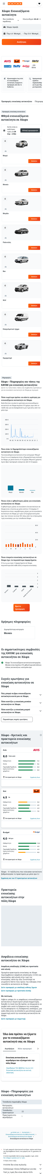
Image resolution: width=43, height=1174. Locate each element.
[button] (3, 3)
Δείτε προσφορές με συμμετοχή (13, 1019)
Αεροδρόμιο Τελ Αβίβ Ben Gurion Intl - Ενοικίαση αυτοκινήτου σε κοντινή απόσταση (20, 1070)
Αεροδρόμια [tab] (9, 1049)
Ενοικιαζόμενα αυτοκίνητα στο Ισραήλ (20, 1136)
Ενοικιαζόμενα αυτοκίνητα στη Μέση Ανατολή (20, 1134)
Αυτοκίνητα (25, 1132)
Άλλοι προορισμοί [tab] (25, 1049)
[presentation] (41, 735)
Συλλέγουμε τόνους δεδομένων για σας (22, 1168)
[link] (21, 607)
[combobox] (11, 20)
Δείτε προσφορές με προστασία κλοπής (16, 991)
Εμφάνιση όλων (35, 777)
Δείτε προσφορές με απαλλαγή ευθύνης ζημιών (19, 987)
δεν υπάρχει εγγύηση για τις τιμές (14, 1158)
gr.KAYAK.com (15, 1132)
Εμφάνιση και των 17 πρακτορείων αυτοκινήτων (19, 878)
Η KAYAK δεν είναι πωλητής (22, 1164)
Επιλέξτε (34, 161)
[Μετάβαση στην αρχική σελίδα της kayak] (15, 3)
